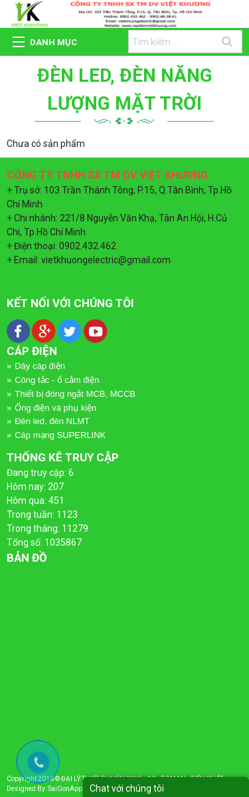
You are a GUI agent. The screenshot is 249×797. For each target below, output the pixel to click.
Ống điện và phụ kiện (55, 408)
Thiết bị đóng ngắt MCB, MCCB (75, 394)
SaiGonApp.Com (73, 788)
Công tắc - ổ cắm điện (57, 380)
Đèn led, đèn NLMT (52, 421)
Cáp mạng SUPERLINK (60, 435)
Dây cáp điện (40, 366)
